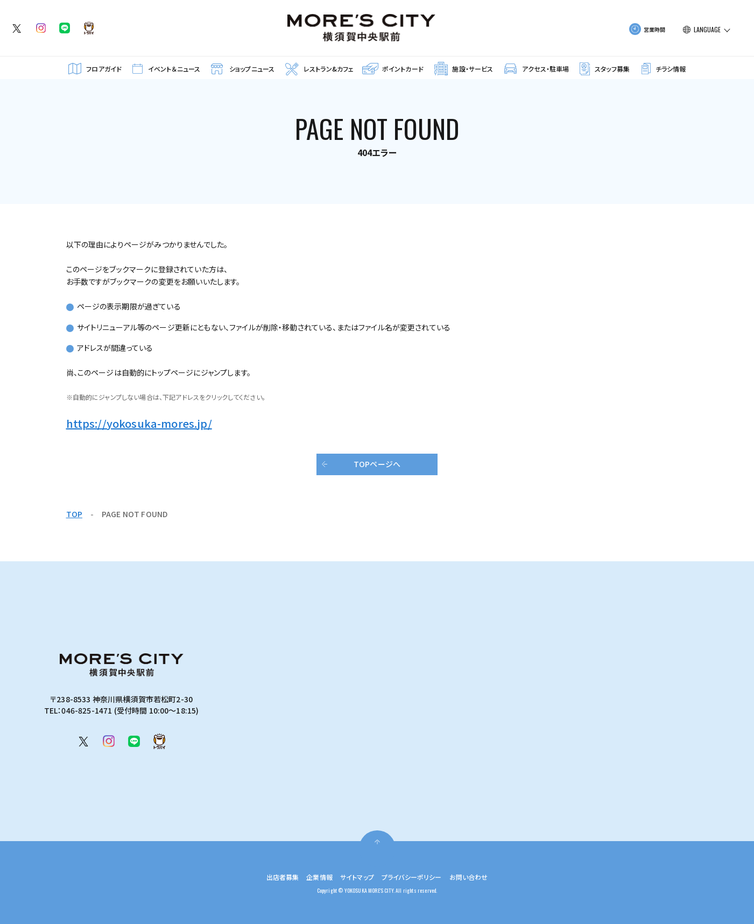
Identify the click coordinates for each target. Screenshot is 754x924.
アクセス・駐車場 (545, 68)
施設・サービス (472, 68)
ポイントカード (403, 68)
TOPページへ (377, 464)
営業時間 (655, 29)
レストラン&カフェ (329, 68)
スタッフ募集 (612, 68)
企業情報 (312, 876)
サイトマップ (354, 876)
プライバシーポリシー (417, 876)
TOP (74, 514)
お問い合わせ (481, 876)
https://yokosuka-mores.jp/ (139, 423)
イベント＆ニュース (174, 68)
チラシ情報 (671, 68)
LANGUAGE (707, 29)
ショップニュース (251, 68)
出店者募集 (270, 876)
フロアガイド (104, 68)
